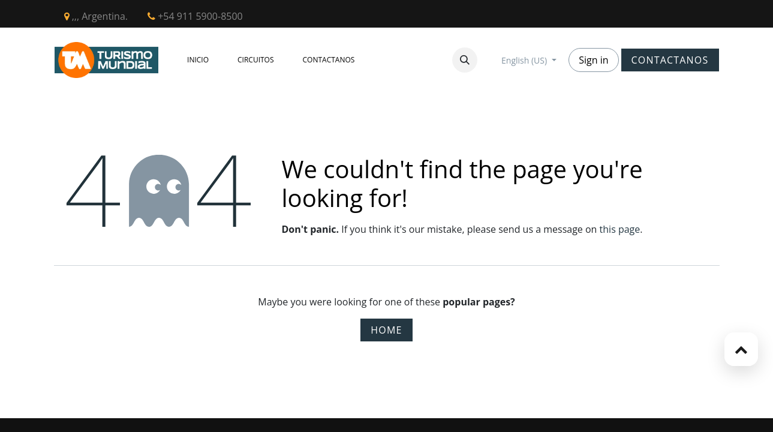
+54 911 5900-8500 (195, 16)
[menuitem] (198, 60)
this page (620, 229)
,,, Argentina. (96, 16)
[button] (464, 60)
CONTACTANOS (670, 60)
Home (386, 330)
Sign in (593, 60)
